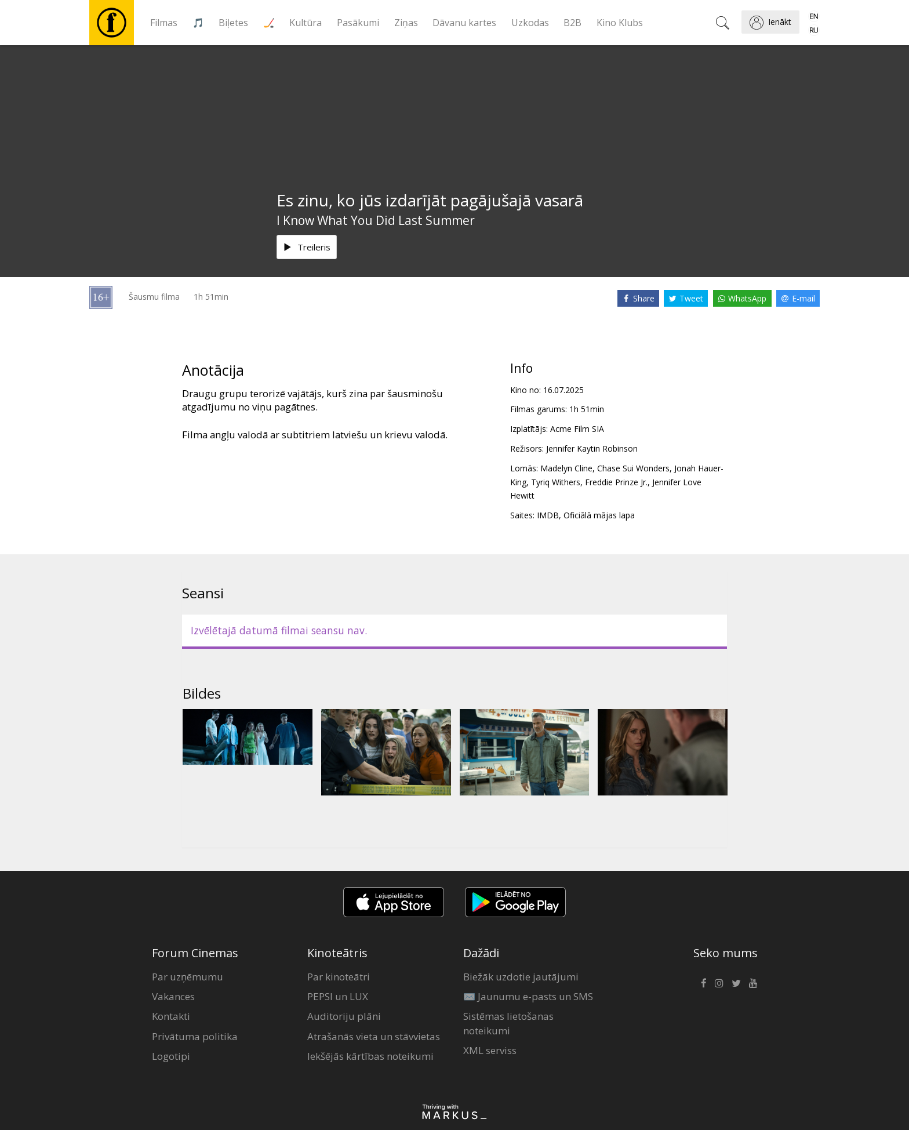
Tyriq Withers (555, 482)
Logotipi (171, 1056)
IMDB (548, 515)
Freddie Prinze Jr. (616, 482)
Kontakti (171, 1016)
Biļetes (233, 22)
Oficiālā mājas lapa (599, 515)
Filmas (163, 22)
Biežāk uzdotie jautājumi (521, 976)
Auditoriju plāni (344, 1016)
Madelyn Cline (566, 468)
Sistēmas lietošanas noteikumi (508, 1023)
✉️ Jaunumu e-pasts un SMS (528, 996)
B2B (572, 22)
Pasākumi (358, 22)
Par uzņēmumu (187, 976)
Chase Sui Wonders (633, 468)
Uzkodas (530, 22)
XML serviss (490, 1050)
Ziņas (406, 22)
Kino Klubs (620, 22)
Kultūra (305, 22)
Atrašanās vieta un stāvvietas (373, 1036)
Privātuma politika (195, 1036)
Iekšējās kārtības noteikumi (370, 1056)
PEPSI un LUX (337, 996)
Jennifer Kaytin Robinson (592, 448)
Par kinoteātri (338, 976)
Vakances (173, 996)
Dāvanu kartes (464, 22)
